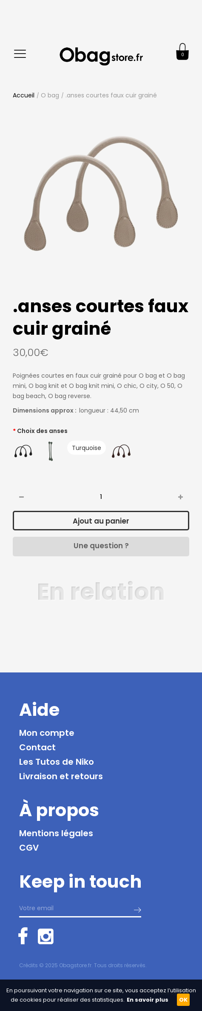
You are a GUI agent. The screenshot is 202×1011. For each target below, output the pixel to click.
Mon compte (46, 733)
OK (183, 1000)
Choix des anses (42, 431)
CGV (29, 848)
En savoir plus (147, 1000)
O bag (50, 95)
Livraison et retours (61, 776)
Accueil (23, 95)
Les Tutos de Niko (56, 762)
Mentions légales (56, 833)
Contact (37, 747)
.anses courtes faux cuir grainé (111, 95)
